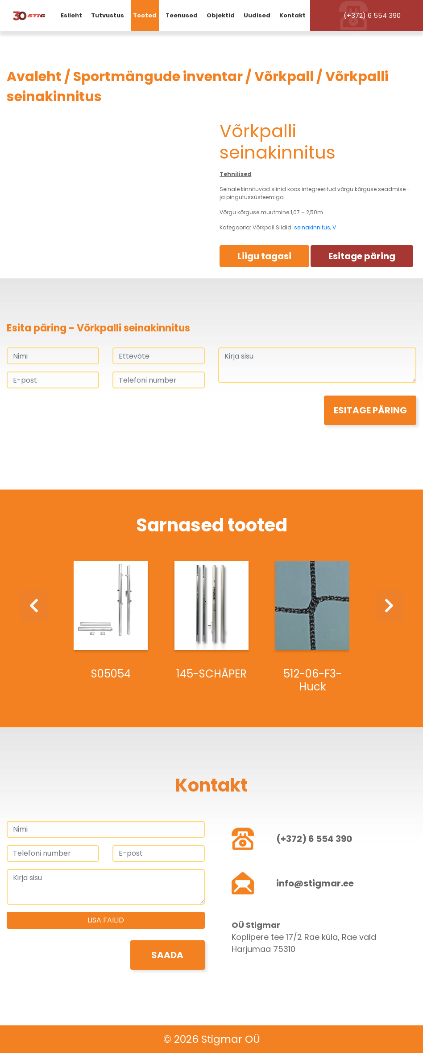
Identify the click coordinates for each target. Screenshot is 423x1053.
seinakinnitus (312, 227)
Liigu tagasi (264, 256)
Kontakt (292, 15)
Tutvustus (107, 15)
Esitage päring (361, 256)
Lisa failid (105, 920)
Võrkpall (284, 76)
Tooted (145, 15)
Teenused (182, 15)
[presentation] (74, 413)
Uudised (257, 15)
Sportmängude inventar (158, 76)
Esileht (71, 15)
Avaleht (34, 76)
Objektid (221, 15)
